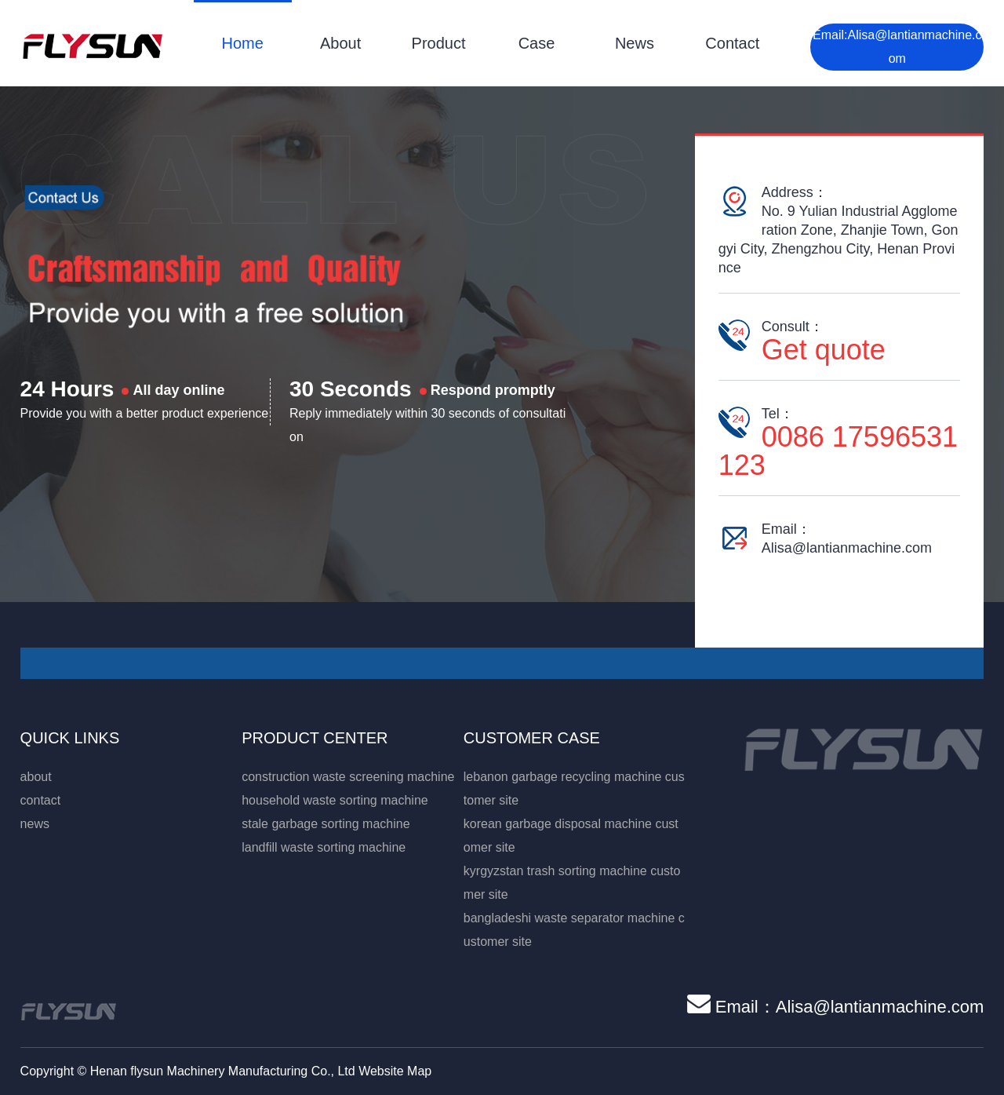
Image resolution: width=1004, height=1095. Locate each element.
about (36, 776)
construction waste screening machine (348, 776)
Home (243, 43)
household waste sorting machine (334, 800)
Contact (732, 43)
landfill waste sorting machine (324, 847)
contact (40, 800)
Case (536, 43)
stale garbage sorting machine (325, 823)
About (340, 43)
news (34, 823)
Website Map (394, 1071)
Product (439, 43)
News (634, 43)
